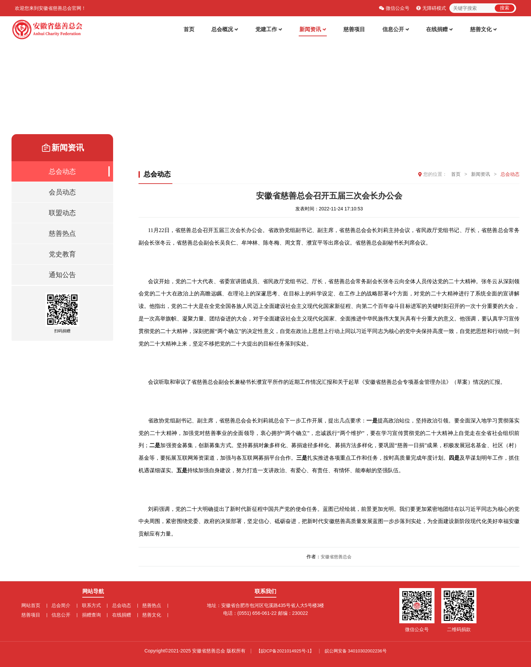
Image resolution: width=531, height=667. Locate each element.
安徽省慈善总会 (336, 557)
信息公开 (398, 30)
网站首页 (33, 605)
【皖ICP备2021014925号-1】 (285, 650)
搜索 (504, 8)
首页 (198, 30)
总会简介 (62, 605)
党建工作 (275, 30)
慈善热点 (149, 605)
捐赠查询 (91, 615)
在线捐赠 (441, 30)
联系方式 (91, 605)
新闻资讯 (318, 30)
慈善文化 (484, 30)
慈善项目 (358, 30)
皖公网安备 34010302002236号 (356, 650)
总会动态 (510, 175)
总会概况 (233, 30)
